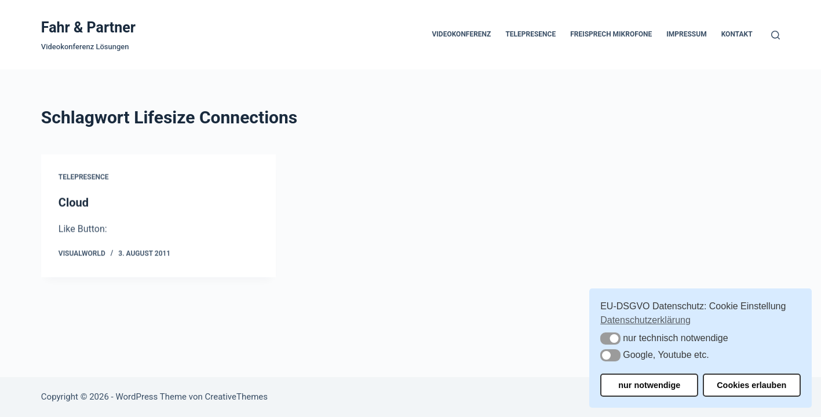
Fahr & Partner (88, 27)
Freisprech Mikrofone (611, 34)
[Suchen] (775, 35)
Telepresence (530, 34)
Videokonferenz (461, 34)
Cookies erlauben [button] (751, 385)
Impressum (686, 34)
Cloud (74, 203)
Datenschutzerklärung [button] (645, 320)
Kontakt (737, 34)
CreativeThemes (236, 397)
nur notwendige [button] (649, 385)
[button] (610, 338)
